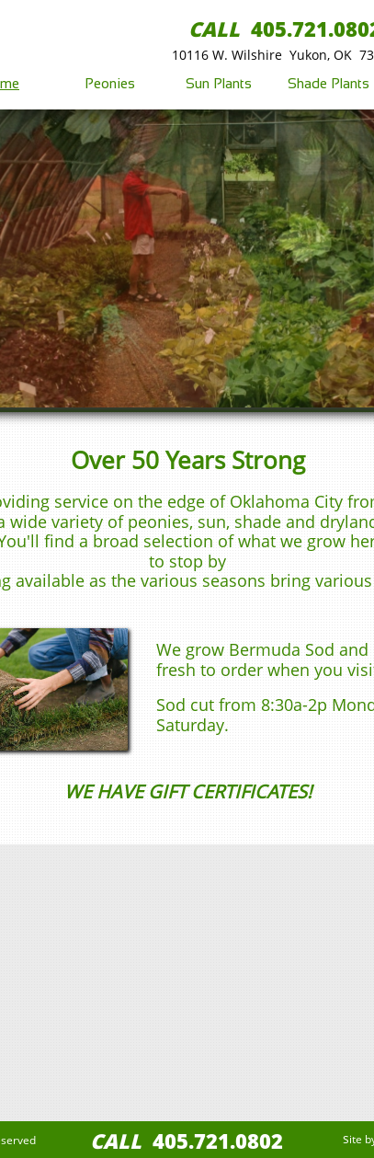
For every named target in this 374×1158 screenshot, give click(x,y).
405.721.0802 (218, 1140)
